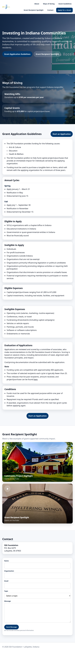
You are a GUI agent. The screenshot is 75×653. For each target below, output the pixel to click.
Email (6, 581)
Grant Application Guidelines (17, 54)
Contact (50, 10)
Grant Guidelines (65, 4)
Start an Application (62, 134)
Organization (9, 571)
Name (6, 561)
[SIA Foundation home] (6, 7)
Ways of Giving (48, 4)
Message (7, 601)
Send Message (11, 627)
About (36, 4)
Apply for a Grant (64, 10)
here (36, 379)
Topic (6, 591)
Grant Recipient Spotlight (33, 10)
